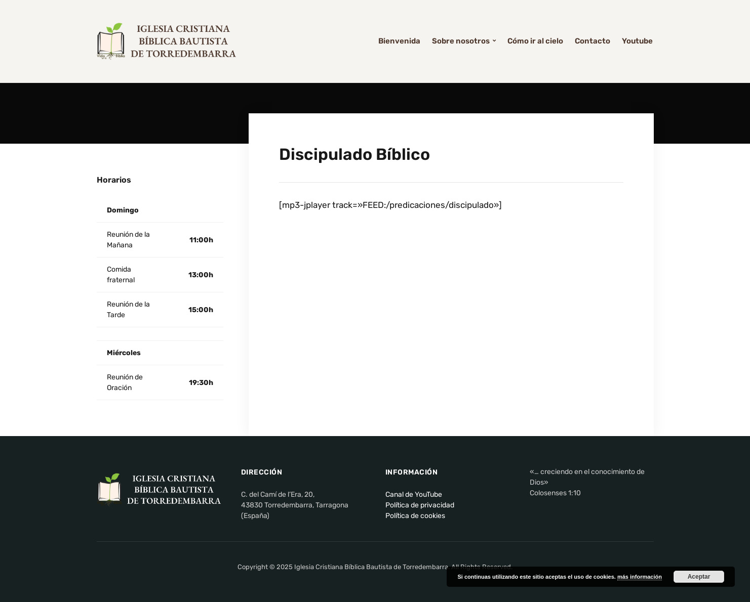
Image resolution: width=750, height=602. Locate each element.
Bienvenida (399, 41)
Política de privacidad (419, 505)
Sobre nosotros (461, 41)
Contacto (592, 41)
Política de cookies (415, 515)
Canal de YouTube (413, 494)
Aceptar (699, 576)
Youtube (637, 41)
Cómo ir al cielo (535, 41)
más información (639, 577)
